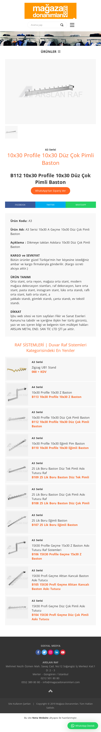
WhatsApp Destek (83, 725)
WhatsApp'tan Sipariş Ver (50, 190)
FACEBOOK (20, 204)
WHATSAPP (81, 204)
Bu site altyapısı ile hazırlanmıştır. (50, 717)
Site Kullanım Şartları (19, 703)
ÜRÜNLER (50, 51)
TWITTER (50, 204)
